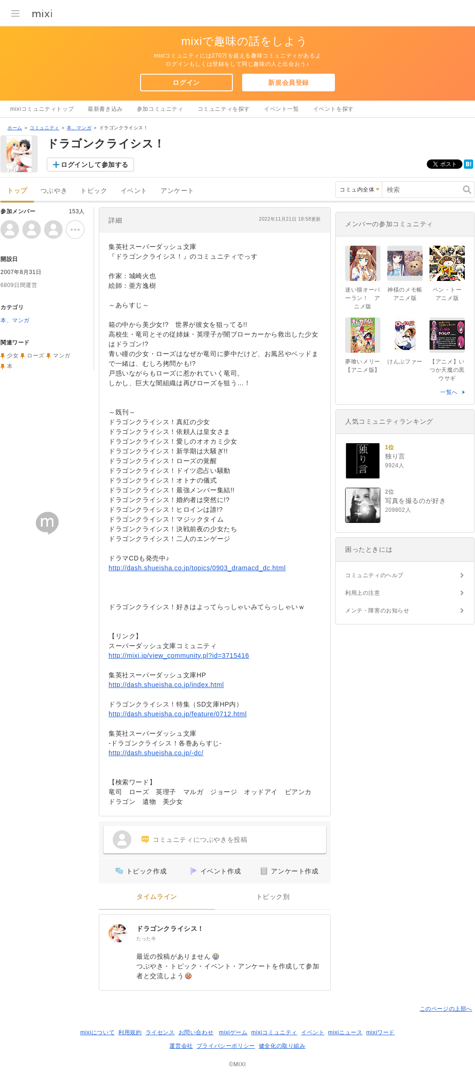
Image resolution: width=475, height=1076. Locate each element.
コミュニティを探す (224, 109)
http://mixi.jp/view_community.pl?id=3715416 (179, 655)
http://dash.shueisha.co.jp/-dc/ (156, 753)
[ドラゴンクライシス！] (118, 933)
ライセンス (160, 1032)
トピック (93, 190)
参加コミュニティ (160, 109)
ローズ (36, 355)
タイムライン (156, 896)
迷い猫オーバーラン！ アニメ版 (362, 298)
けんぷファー (405, 361)
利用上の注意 (362, 593)
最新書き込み (105, 109)
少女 (13, 355)
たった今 (146, 938)
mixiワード (380, 1032)
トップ (17, 190)
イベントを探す (333, 109)
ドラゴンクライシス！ (170, 928)
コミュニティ (44, 127)
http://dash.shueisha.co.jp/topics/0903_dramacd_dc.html (197, 568)
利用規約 (129, 1032)
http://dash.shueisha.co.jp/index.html (166, 684)
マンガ (62, 355)
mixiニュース (345, 1032)
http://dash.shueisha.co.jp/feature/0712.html (178, 714)
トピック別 (273, 896)
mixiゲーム (233, 1032)
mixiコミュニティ (274, 1032)
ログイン (186, 82)
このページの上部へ (446, 1009)
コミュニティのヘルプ (374, 575)
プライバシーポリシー (226, 1046)
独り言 (395, 456)
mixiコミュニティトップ (42, 109)
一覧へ (449, 392)
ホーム (14, 127)
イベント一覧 (281, 109)
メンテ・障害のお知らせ (377, 610)
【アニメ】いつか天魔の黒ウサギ (447, 370)
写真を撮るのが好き (415, 500)
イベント (134, 190)
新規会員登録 (288, 82)
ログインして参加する (94, 164)
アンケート (177, 190)
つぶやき (53, 190)
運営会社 (181, 1046)
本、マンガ (79, 127)
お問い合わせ (196, 1032)
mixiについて (97, 1032)
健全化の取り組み (282, 1046)
